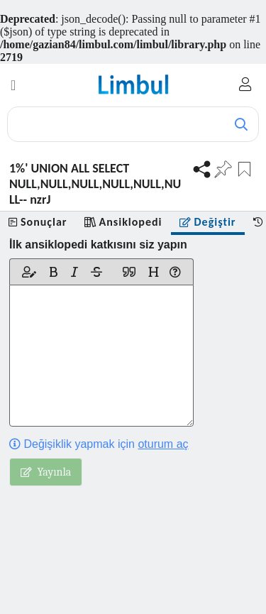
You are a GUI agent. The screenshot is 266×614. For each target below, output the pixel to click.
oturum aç (163, 444)
